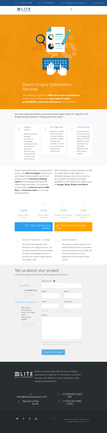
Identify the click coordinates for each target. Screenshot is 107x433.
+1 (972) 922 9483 (25, 3)
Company (68, 302)
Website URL (48, 281)
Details (44, 315)
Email (66, 291)
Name (45, 291)
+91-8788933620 (48, 3)
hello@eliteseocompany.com (75, 3)
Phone (44, 302)
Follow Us (100, 3)
